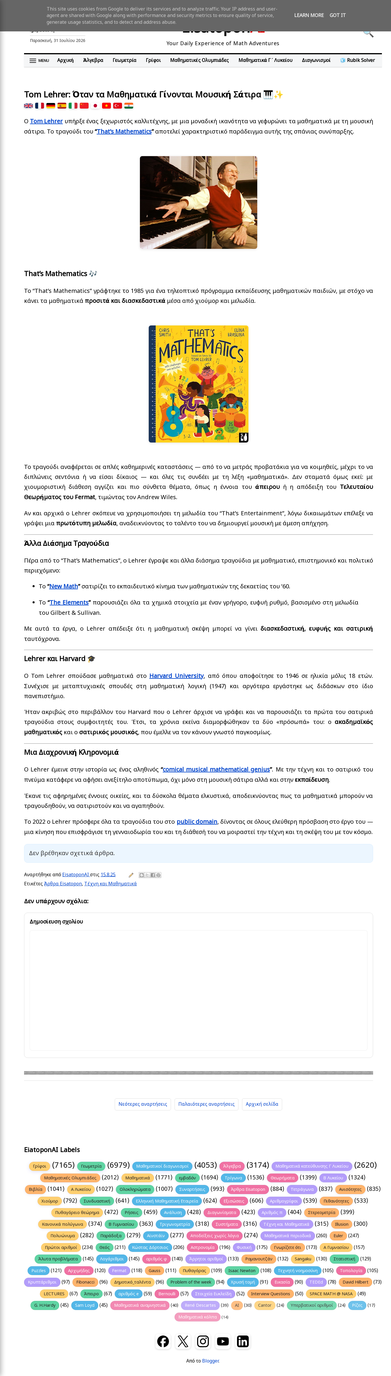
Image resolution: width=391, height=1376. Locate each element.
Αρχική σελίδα (262, 1104)
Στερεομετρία (321, 1212)
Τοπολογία (351, 1270)
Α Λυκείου (81, 1189)
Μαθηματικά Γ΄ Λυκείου (265, 60)
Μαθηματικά (137, 1178)
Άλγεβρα (93, 60)
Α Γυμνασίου (336, 1247)
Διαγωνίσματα (221, 1212)
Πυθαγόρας (194, 1270)
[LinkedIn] (242, 1341)
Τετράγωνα (302, 1189)
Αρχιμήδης (79, 1270)
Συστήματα (227, 1224)
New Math (63, 586)
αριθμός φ (156, 1259)
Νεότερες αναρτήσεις (143, 1104)
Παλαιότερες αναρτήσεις (206, 1104)
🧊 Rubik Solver (357, 60)
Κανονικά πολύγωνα (62, 1224)
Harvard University (176, 676)
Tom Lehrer (46, 121)
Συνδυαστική (97, 1201)
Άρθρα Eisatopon (63, 883)
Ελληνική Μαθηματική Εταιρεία (167, 1201)
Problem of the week (190, 1282)
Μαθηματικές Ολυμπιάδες (199, 60)
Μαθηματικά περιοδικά (287, 1236)
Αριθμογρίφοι (284, 1201)
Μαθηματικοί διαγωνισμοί (162, 1166)
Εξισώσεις (234, 1201)
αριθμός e (129, 1294)
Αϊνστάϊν (156, 1236)
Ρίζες (357, 1305)
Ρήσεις (131, 1212)
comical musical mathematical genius (216, 769)
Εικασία (282, 1282)
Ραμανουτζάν (258, 1259)
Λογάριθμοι (112, 1259)
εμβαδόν (187, 1178)
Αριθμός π (272, 1212)
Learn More (309, 15)
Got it (338, 15)
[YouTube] (223, 1341)
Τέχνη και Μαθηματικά (110, 883)
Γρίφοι (153, 60)
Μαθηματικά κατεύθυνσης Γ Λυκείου (311, 1166)
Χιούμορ (49, 1201)
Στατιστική (344, 1259)
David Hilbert (355, 1282)
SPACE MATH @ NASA (331, 1294)
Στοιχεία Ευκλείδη (213, 1294)
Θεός (104, 1247)
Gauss (154, 1270)
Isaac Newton (241, 1270)
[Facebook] (163, 1341)
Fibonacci (85, 1282)
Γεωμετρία (124, 60)
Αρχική (65, 60)
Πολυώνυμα (62, 1236)
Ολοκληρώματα (135, 1189)
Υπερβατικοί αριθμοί (312, 1305)
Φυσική (244, 1247)
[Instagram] (203, 1341)
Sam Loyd (84, 1305)
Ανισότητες (350, 1189)
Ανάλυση (173, 1212)
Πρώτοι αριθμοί (61, 1247)
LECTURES (54, 1294)
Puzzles (38, 1270)
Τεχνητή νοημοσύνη (298, 1270)
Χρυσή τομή (243, 1282)
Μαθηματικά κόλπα (197, 1317)
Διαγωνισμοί (316, 60)
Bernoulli (166, 1294)
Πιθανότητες (336, 1201)
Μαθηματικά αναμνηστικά (140, 1305)
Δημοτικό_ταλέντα (132, 1282)
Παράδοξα (111, 1236)
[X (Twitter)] (183, 1341)
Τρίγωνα (233, 1178)
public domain (197, 822)
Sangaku (303, 1259)
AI (237, 1305)
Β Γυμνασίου (121, 1224)
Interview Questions (270, 1294)
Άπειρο (91, 1294)
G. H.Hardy (44, 1305)
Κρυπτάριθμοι (42, 1282)
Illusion (341, 1224)
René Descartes (200, 1305)
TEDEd (316, 1282)
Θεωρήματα (282, 1178)
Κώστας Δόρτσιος (150, 1247)
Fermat (119, 1270)
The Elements (69, 602)
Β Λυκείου (333, 1178)
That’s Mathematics (124, 131)
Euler (338, 1236)
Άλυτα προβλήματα (58, 1259)
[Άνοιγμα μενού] (39, 61)
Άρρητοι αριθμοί (206, 1259)
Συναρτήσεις (192, 1189)
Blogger (210, 1361)
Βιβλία (35, 1189)
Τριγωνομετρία (175, 1224)
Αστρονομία (203, 1247)
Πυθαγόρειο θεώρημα (77, 1212)
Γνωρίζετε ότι (288, 1247)
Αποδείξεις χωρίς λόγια (214, 1236)
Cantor (265, 1305)
